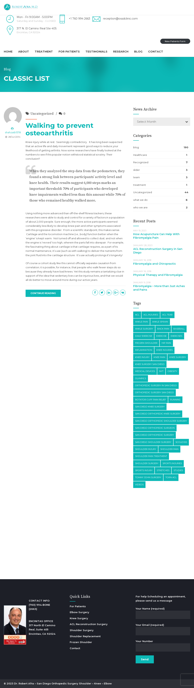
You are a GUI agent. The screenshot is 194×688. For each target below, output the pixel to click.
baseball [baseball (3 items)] (179, 328)
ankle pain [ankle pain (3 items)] (141, 321)
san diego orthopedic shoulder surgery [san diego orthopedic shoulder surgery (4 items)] (161, 421)
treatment (139, 184)
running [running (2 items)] (175, 399)
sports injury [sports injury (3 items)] (144, 470)
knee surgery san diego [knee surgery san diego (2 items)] (150, 364)
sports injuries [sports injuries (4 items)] (172, 463)
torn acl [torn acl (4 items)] (171, 477)
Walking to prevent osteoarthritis (59, 129)
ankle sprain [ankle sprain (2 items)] (160, 321)
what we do (140, 199)
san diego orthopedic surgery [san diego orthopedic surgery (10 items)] (154, 435)
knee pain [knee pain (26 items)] (159, 357)
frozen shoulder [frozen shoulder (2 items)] (146, 343)
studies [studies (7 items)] (178, 470)
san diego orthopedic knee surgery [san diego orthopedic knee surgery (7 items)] (157, 413)
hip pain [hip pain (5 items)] (166, 343)
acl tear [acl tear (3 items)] (167, 314)
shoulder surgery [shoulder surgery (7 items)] (146, 463)
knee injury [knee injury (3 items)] (142, 357)
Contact (155, 51)
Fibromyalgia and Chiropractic (154, 263)
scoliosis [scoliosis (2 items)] (181, 442)
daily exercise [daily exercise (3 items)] (143, 336)
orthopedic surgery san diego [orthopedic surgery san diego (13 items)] (154, 392)
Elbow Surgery (79, 612)
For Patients (69, 51)
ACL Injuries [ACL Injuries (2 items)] (150, 314)
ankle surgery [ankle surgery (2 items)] (144, 328)
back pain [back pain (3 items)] (163, 328)
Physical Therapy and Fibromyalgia (158, 275)
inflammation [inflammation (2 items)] (143, 350)
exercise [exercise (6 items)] (161, 336)
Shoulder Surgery (82, 630)
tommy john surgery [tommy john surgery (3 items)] (148, 477)
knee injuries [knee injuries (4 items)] (164, 350)
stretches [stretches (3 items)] (163, 470)
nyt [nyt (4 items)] (161, 371)
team (136, 177)
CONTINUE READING (43, 293)
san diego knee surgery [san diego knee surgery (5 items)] (150, 406)
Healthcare (140, 154)
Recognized (140, 162)
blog (136, 147)
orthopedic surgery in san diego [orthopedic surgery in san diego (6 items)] (156, 385)
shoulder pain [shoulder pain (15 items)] (169, 449)
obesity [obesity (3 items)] (172, 371)
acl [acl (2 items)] (137, 314)
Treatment (44, 51)
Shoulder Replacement (85, 636)
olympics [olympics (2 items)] (140, 378)
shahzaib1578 (13, 132)
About (23, 51)
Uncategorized (42, 113)
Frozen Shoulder (81, 642)
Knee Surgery (79, 618)
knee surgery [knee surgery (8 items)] (177, 357)
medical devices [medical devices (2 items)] (145, 371)
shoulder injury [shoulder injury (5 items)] (145, 449)
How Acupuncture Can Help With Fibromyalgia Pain (156, 235)
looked (109, 150)
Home (8, 51)
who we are (140, 207)
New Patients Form (175, 41)
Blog (138, 51)
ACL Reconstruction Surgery (89, 624)
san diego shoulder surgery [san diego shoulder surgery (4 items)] (153, 442)
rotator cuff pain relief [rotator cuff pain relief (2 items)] (150, 399)
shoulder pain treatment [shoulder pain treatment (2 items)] (151, 456)
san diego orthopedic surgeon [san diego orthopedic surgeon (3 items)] (155, 428)
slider (136, 169)
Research (120, 51)
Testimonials (96, 51)
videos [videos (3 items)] (139, 484)
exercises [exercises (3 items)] (176, 336)
